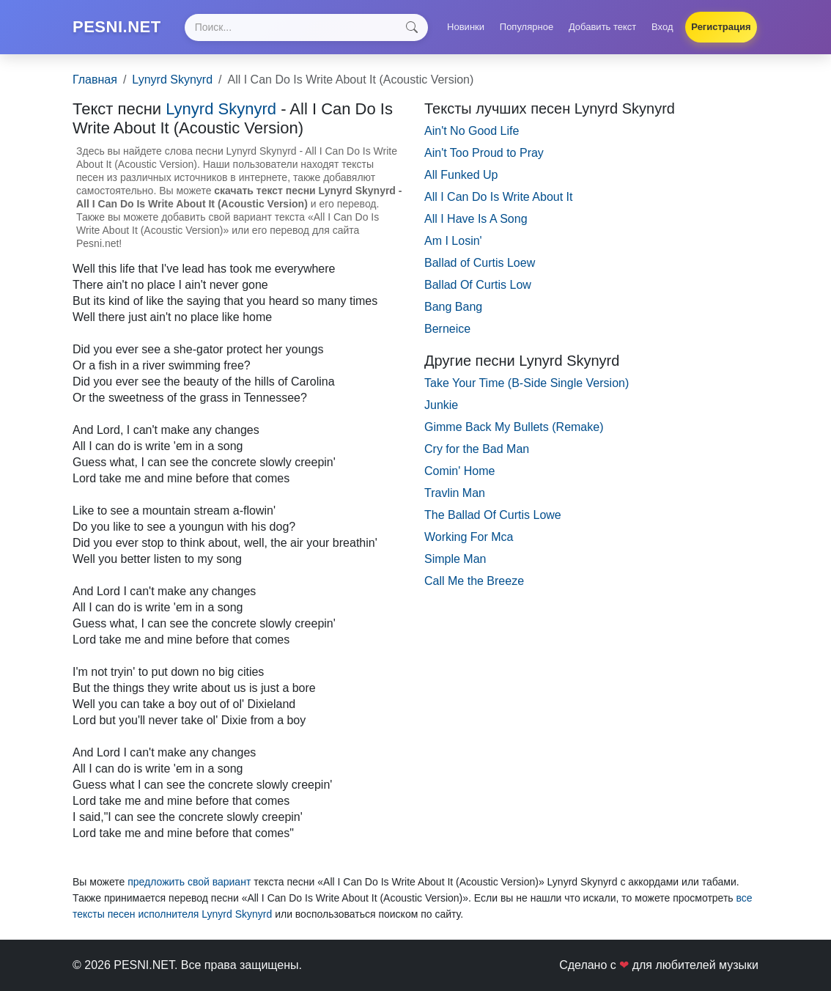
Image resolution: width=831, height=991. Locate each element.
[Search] (306, 27)
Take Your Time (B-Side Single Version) (526, 383)
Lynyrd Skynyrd (172, 79)
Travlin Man (454, 493)
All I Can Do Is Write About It (498, 197)
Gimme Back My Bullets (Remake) (514, 427)
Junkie (441, 405)
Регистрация (720, 26)
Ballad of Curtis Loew (479, 263)
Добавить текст (602, 26)
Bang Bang (453, 307)
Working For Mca (469, 537)
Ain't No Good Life (471, 131)
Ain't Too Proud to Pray (484, 153)
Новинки (465, 26)
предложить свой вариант (189, 882)
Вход (662, 26)
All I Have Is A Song (476, 219)
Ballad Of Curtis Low (477, 285)
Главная (95, 79)
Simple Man (455, 559)
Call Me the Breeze (474, 581)
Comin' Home (459, 471)
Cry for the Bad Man (476, 449)
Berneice (447, 329)
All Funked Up (461, 175)
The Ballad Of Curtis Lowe (492, 515)
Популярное (526, 26)
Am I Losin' (453, 241)
